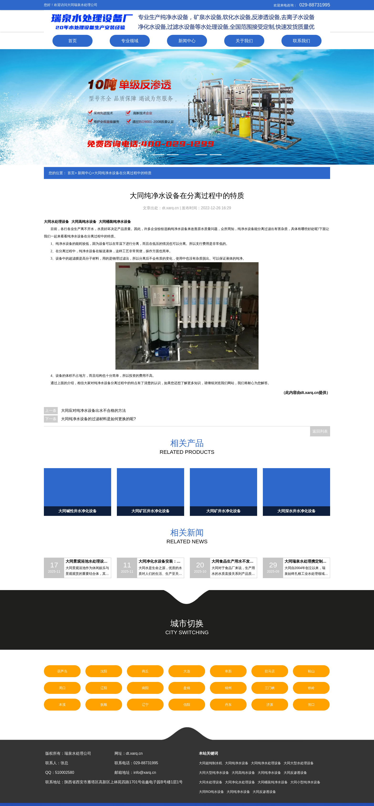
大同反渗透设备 (295, 773)
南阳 (145, 688)
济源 (269, 705)
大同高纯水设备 (83, 222)
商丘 (145, 671)
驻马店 (270, 671)
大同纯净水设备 (236, 763)
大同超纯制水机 (210, 763)
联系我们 (301, 40)
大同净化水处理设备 (240, 782)
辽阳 (103, 688)
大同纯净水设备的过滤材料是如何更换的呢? (98, 419)
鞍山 (311, 671)
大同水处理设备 (56, 222)
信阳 (186, 705)
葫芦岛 (62, 671)
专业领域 (129, 40)
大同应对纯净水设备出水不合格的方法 (93, 410)
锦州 (228, 688)
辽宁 (145, 705)
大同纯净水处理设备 (266, 763)
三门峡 (270, 688)
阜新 (228, 671)
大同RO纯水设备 (211, 792)
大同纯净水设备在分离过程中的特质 (122, 173)
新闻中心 (187, 40)
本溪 (62, 705)
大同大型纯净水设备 (214, 773)
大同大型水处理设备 (299, 763)
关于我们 (244, 40)
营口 (311, 705)
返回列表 (320, 431)
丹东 (228, 705)
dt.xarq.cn (171, 208)
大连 (186, 671)
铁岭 (311, 688)
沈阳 (103, 671)
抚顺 (103, 705)
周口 (62, 688)
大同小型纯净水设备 (305, 782)
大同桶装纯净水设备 (115, 222)
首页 (72, 40)
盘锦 (186, 688)
